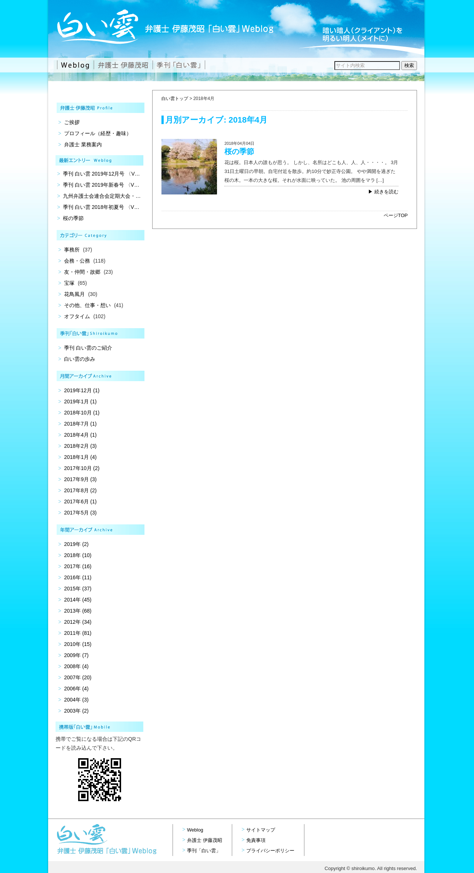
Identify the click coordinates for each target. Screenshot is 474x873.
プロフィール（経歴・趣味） (97, 133)
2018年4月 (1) (80, 435)
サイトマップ (260, 830)
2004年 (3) (76, 700)
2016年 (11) (77, 577)
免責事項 (256, 840)
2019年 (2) (76, 544)
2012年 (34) (77, 622)
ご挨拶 (72, 122)
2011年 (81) (77, 633)
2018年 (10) (77, 555)
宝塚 (69, 283)
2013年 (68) (77, 611)
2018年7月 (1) (80, 424)
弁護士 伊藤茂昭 (204, 840)
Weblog (195, 830)
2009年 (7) (76, 655)
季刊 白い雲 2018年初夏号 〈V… (101, 207)
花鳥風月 (74, 294)
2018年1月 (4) (80, 457)
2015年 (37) (77, 589)
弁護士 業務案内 (83, 144)
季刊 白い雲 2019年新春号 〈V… (101, 185)
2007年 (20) (77, 677)
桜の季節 (239, 151)
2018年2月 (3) (80, 446)
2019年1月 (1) (80, 401)
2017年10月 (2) (82, 468)
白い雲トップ (174, 98)
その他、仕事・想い (87, 305)
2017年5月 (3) (80, 513)
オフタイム (77, 316)
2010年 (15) (77, 644)
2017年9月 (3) (80, 479)
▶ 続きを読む (383, 191)
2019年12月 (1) (82, 390)
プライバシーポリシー (270, 850)
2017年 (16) (77, 566)
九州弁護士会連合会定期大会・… (102, 196)
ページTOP (396, 215)
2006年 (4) (76, 689)
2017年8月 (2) (80, 490)
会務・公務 (77, 261)
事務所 (72, 250)
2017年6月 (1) (80, 501)
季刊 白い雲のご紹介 (88, 348)
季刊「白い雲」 (204, 850)
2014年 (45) (77, 600)
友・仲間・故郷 (82, 272)
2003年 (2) (76, 711)
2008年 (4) (76, 666)
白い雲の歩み (79, 359)
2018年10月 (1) (82, 413)
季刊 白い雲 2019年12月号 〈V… (101, 174)
